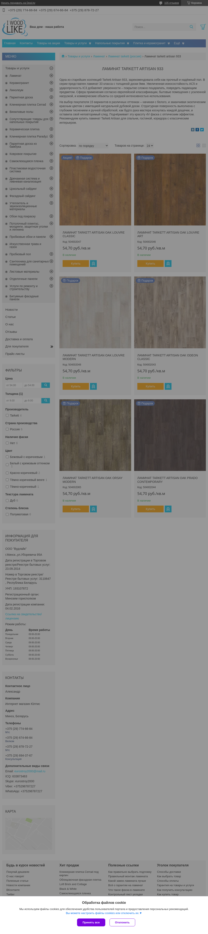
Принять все (91, 922)
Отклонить (122, 922)
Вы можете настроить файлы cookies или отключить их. (102, 913)
